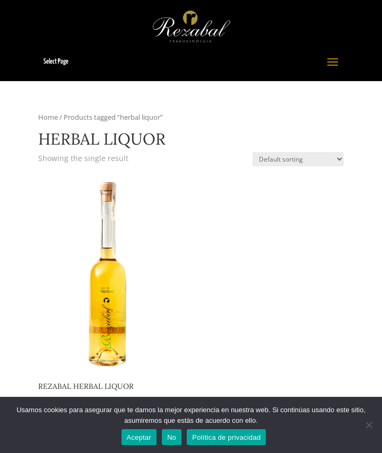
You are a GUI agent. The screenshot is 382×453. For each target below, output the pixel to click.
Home (48, 117)
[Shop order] (298, 159)
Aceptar (139, 437)
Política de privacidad (226, 437)
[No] (368, 425)
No (171, 437)
